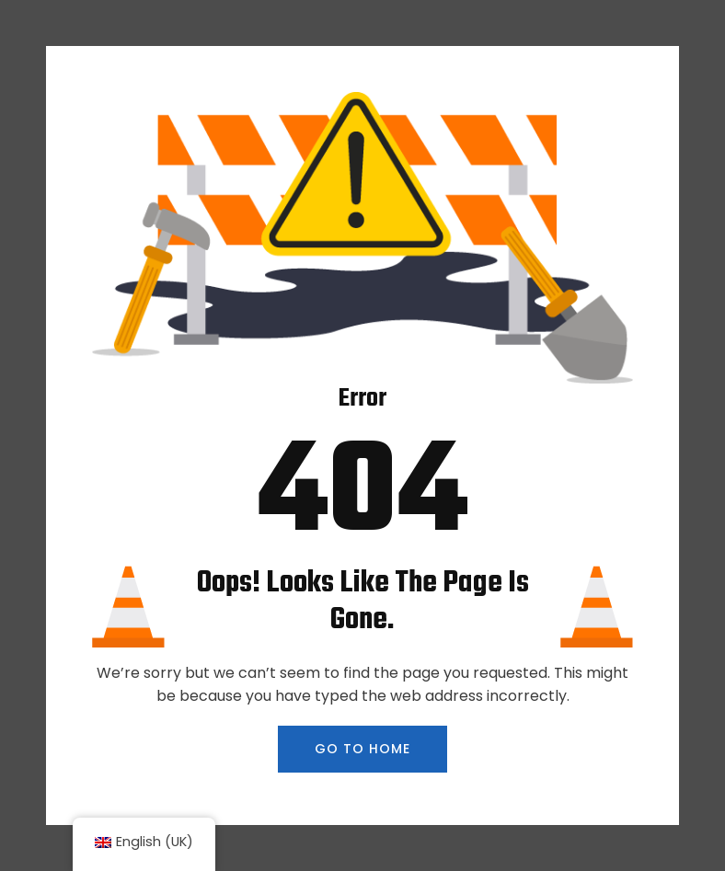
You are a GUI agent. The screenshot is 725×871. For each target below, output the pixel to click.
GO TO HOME (362, 748)
